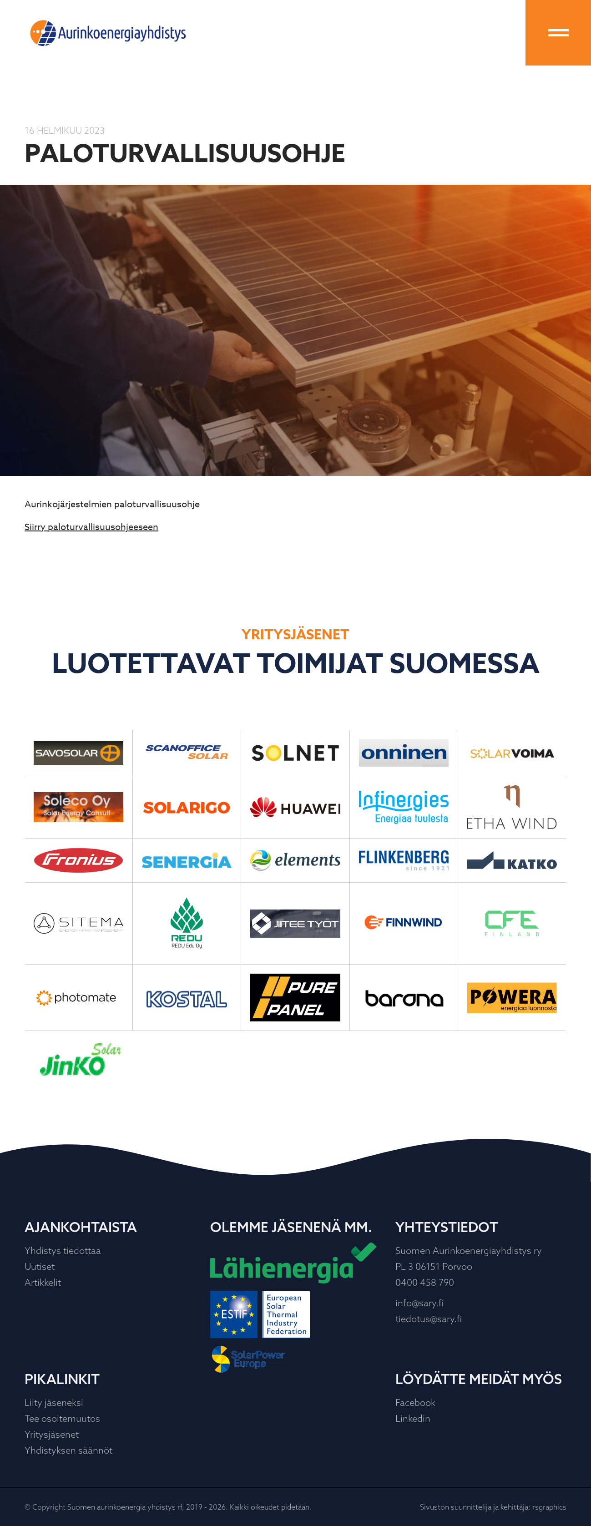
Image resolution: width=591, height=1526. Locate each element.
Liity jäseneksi (54, 1402)
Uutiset (40, 1266)
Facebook (415, 1402)
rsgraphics (549, 1506)
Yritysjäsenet (52, 1434)
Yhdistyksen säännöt (68, 1450)
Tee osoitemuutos (62, 1418)
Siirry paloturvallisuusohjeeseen (91, 527)
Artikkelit (43, 1282)
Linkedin (412, 1418)
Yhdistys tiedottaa (63, 1250)
